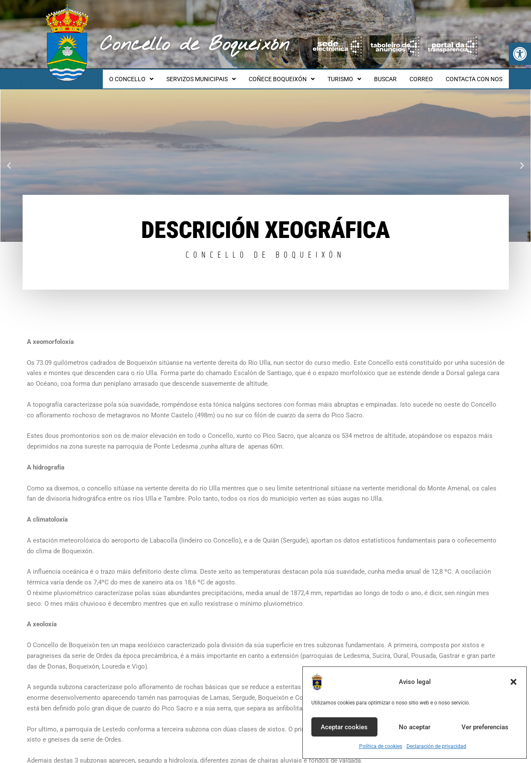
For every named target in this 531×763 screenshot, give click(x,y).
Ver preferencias (484, 727)
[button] (520, 54)
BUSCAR (391, 75)
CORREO (425, 75)
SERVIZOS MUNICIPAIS (215, 75)
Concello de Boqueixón (194, 45)
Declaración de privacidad (436, 746)
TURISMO (353, 75)
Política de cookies (380, 746)
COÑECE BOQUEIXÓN (293, 75)
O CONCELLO (148, 75)
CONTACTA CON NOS (475, 75)
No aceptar (414, 727)
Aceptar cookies (344, 727)
